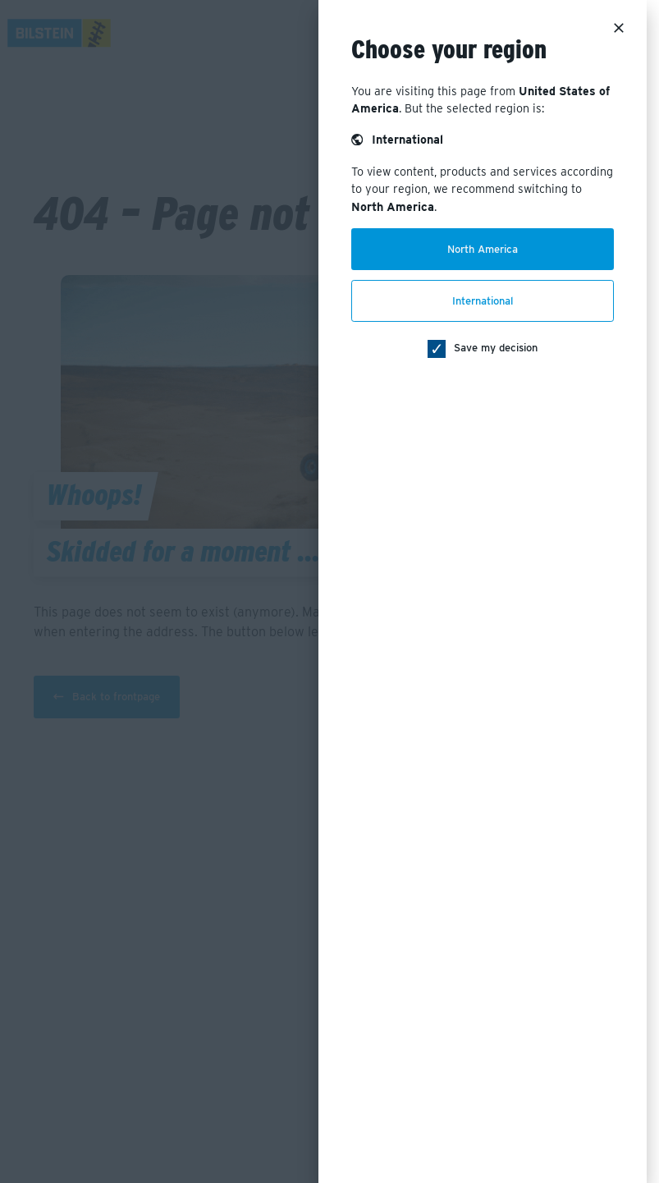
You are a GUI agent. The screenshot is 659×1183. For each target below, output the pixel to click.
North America (482, 249)
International (482, 301)
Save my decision (496, 348)
